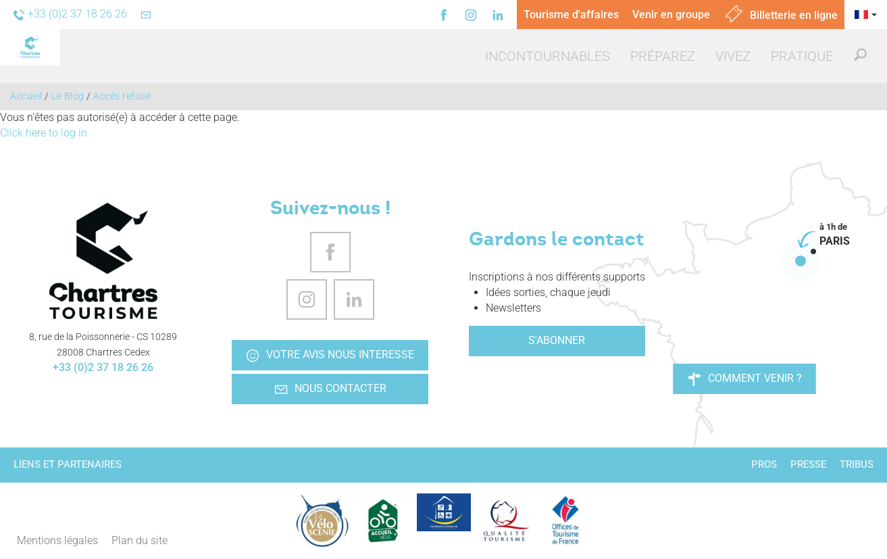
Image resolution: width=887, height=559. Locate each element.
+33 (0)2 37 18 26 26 (103, 367)
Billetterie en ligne (781, 15)
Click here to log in (43, 132)
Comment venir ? (745, 378)
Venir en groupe (671, 14)
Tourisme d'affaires (571, 14)
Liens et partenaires (68, 464)
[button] (547, 56)
